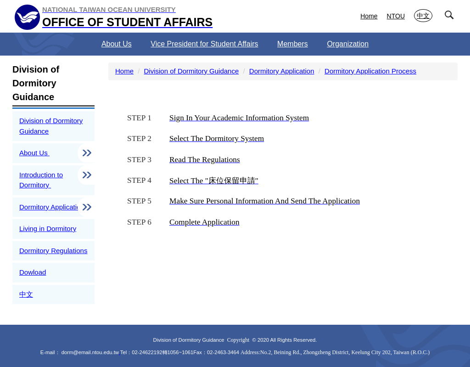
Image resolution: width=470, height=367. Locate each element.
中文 (423, 15)
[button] (451, 17)
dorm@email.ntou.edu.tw (90, 352)
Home (368, 16)
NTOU (396, 16)
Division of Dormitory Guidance (51, 126)
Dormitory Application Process (370, 71)
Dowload (32, 272)
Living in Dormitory (47, 228)
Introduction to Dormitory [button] (41, 180)
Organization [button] (348, 44)
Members (292, 44)
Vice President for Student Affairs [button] (204, 44)
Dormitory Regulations (53, 250)
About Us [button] (116, 44)
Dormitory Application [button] (52, 207)
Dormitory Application (281, 71)
